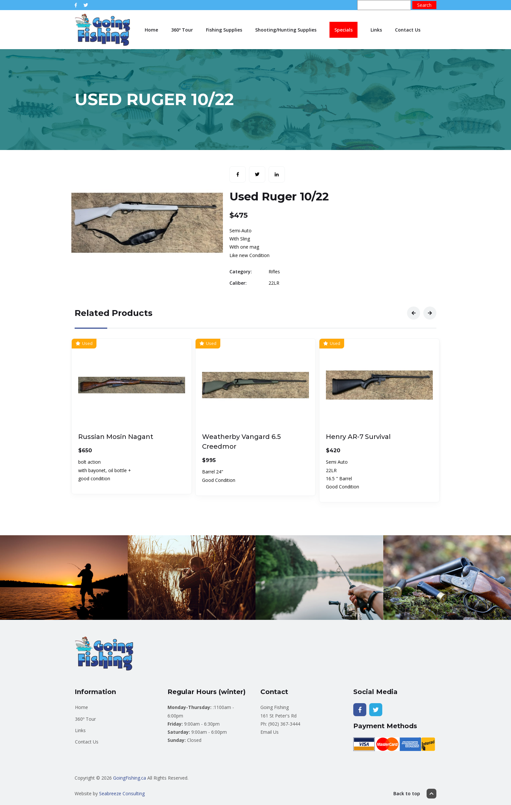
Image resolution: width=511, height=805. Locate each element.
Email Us (269, 732)
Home (151, 30)
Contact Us (407, 30)
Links (376, 30)
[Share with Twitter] (257, 174)
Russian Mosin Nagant (115, 437)
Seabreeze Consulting (122, 793)
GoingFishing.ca (129, 778)
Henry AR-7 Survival (358, 437)
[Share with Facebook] (237, 174)
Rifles (274, 271)
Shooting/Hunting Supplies (285, 30)
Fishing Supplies (224, 30)
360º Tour (182, 30)
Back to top (414, 793)
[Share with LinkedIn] (277, 174)
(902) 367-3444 (284, 724)
